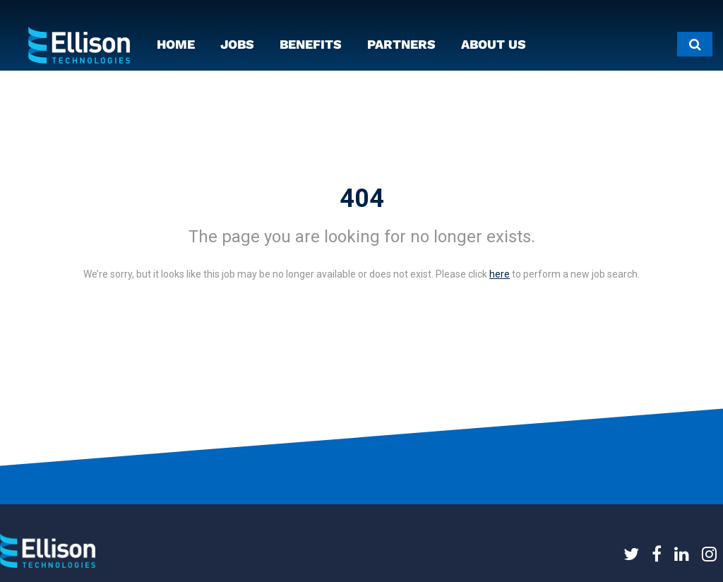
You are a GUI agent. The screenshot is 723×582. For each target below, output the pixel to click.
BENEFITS (311, 44)
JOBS (237, 44)
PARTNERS (401, 44)
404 (362, 198)
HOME (176, 44)
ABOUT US (493, 44)
